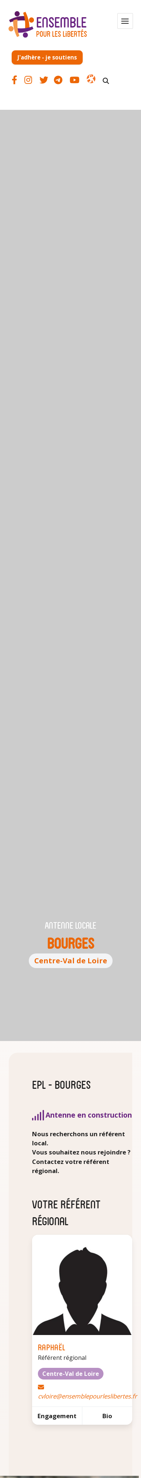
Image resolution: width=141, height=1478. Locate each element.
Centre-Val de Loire (70, 961)
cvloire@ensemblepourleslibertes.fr (87, 1396)
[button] (125, 21)
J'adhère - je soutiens (47, 57)
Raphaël (51, 1346)
